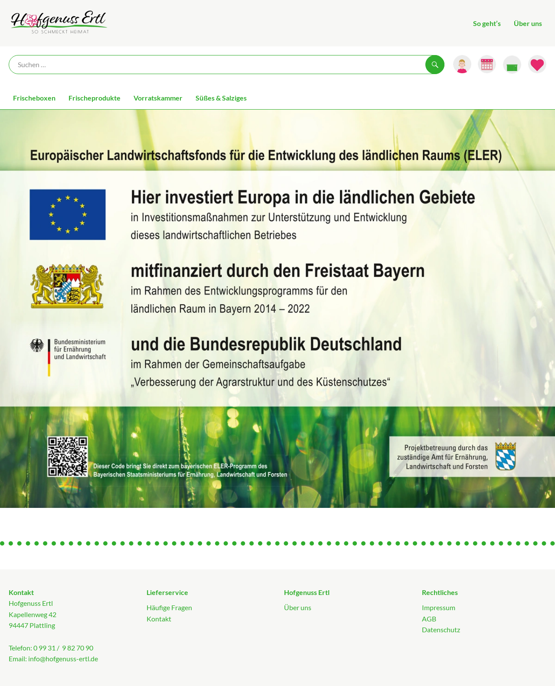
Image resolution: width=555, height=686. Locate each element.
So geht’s (487, 23)
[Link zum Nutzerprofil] (462, 64)
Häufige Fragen (169, 607)
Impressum (438, 607)
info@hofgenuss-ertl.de (63, 658)
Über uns (528, 23)
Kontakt (159, 618)
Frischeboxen (34, 98)
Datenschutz (441, 629)
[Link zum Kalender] (487, 64)
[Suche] (226, 64)
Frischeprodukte (95, 98)
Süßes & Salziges (221, 98)
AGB (429, 618)
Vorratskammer (158, 98)
